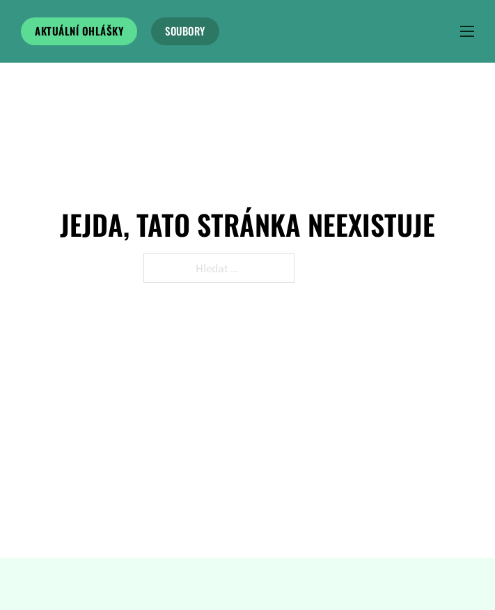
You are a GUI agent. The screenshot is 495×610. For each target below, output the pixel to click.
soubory (185, 30)
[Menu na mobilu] (467, 31)
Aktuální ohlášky (79, 30)
